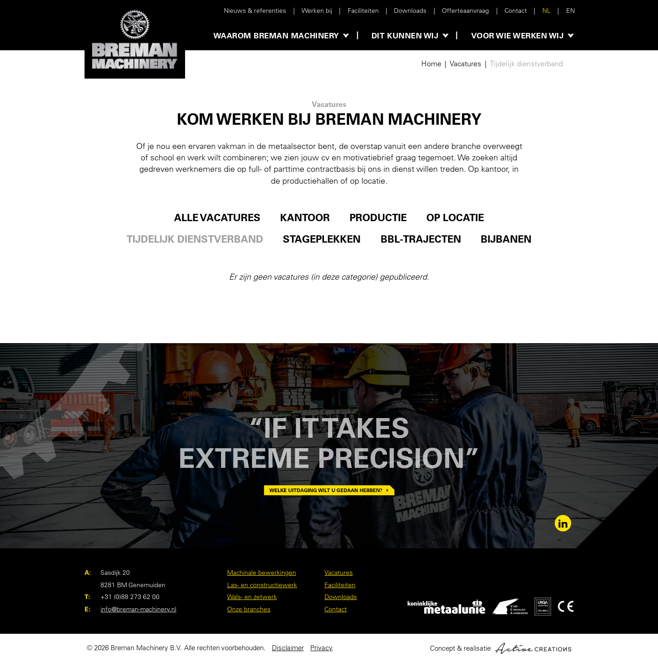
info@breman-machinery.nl (138, 609)
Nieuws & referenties (255, 10)
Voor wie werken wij (517, 35)
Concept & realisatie (500, 648)
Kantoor (305, 217)
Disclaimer (288, 647)
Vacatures (465, 63)
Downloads (410, 10)
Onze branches (249, 609)
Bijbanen (506, 239)
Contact (515, 10)
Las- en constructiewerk (262, 585)
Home (431, 63)
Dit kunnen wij (404, 35)
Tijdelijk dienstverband (526, 63)
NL (546, 10)
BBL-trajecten (421, 239)
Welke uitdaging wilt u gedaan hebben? (329, 490)
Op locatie (455, 217)
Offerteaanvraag (465, 10)
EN (570, 10)
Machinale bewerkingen (261, 572)
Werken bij (317, 10)
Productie (378, 217)
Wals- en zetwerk (252, 597)
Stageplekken (322, 239)
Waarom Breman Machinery (276, 35)
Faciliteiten (363, 10)
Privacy (321, 647)
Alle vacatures (217, 217)
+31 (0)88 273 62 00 (130, 597)
